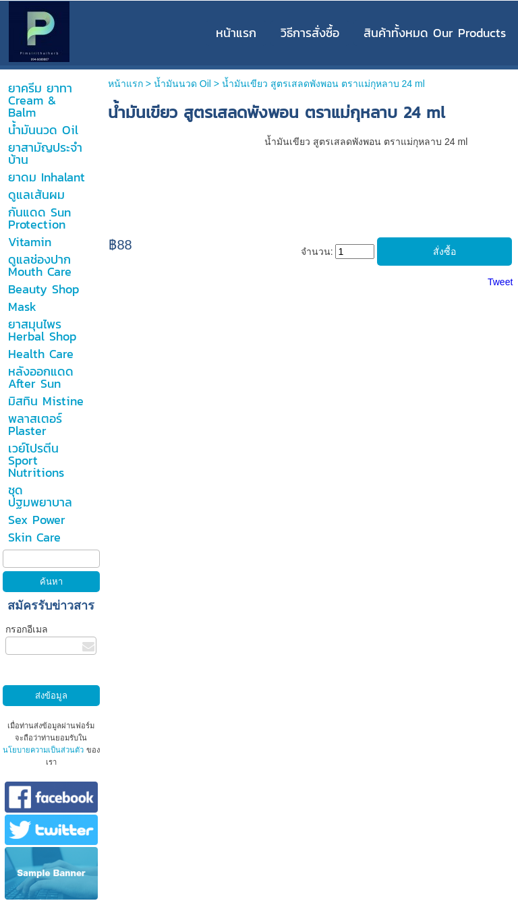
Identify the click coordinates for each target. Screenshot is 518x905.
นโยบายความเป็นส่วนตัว (44, 750)
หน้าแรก (125, 83)
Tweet (500, 281)
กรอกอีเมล (26, 629)
